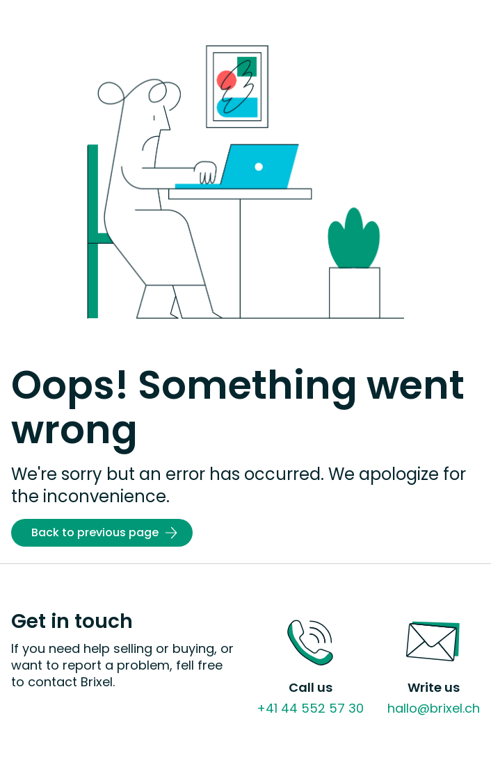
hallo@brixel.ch (433, 708)
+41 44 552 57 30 (310, 708)
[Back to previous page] (102, 533)
